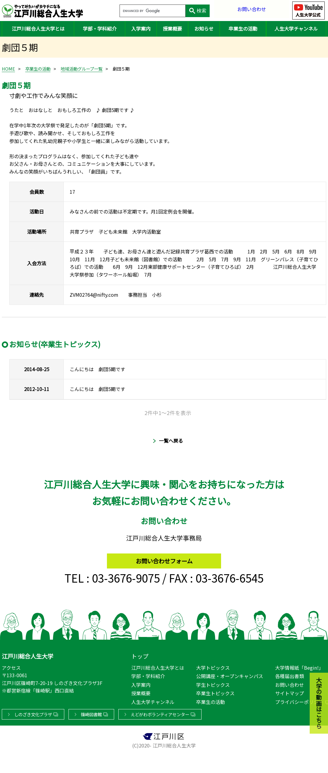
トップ (139, 655)
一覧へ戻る (171, 440)
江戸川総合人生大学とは (38, 28)
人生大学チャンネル (296, 28)
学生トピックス (213, 683)
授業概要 (172, 28)
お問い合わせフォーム (164, 558)
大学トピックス (213, 666)
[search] (152, 11)
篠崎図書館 (91, 713)
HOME (8, 68)
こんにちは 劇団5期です (97, 369)
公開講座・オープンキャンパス (229, 674)
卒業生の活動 (243, 28)
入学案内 (140, 28)
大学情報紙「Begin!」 (299, 666)
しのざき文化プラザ (33, 713)
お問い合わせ (251, 10)
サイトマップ (289, 692)
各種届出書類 (289, 674)
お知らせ (204, 28)
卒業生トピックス (215, 692)
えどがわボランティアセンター (160, 713)
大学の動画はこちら (314, 671)
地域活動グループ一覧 (81, 68)
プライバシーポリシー (299, 700)
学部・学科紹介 (100, 28)
